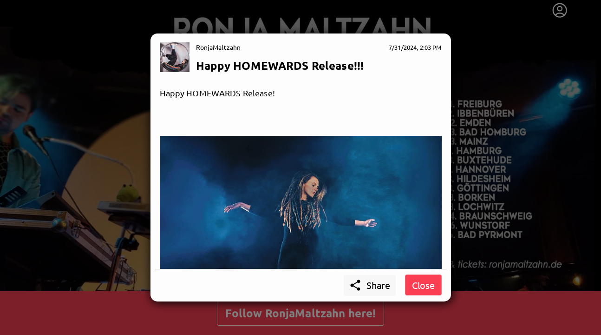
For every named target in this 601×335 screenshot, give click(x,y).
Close (423, 285)
